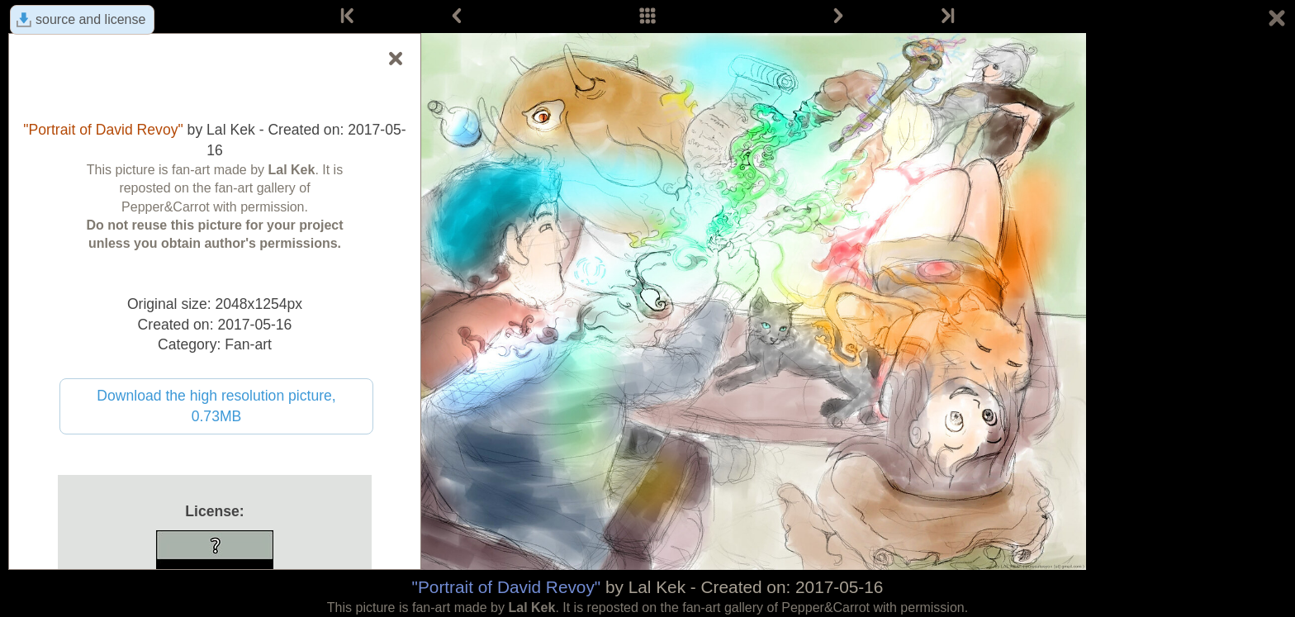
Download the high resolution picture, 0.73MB (216, 406)
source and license (90, 19)
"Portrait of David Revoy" (506, 586)
